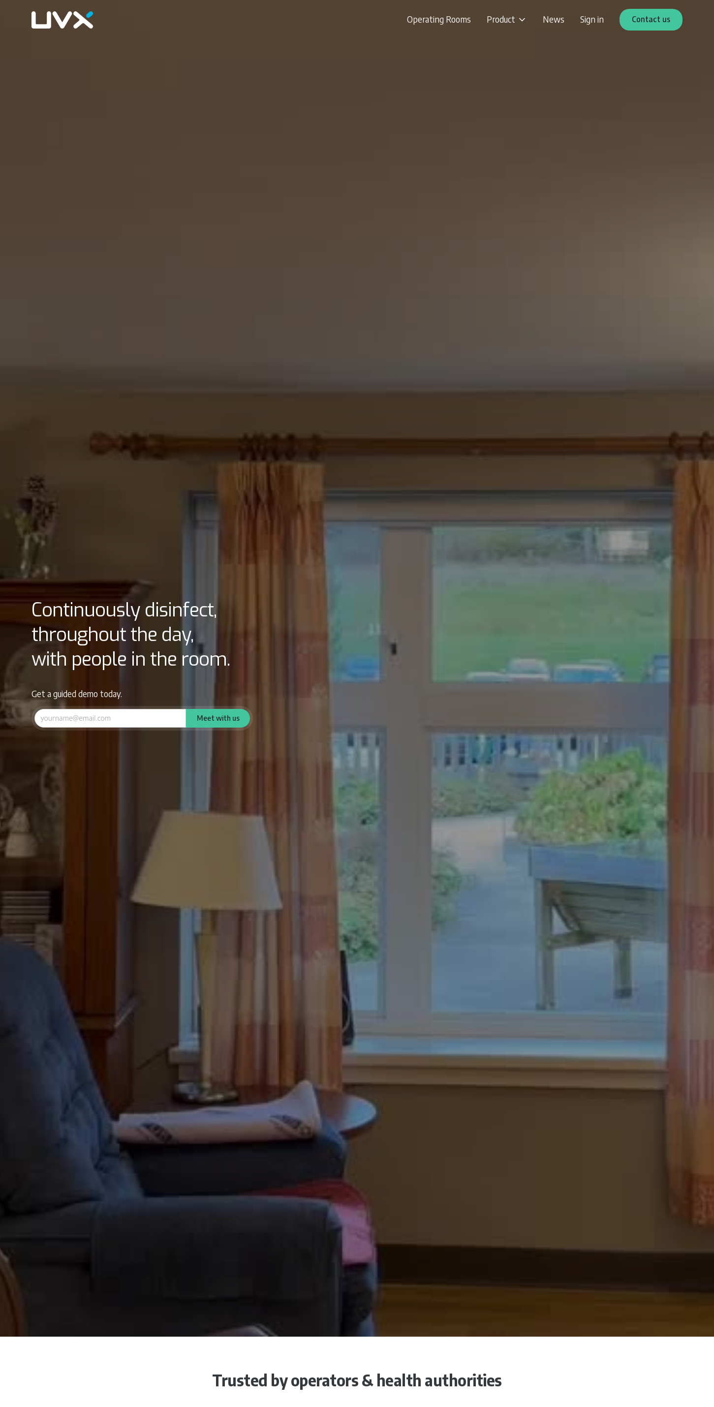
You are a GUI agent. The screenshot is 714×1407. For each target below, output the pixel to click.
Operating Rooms (439, 19)
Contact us (651, 19)
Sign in (592, 19)
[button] (507, 19)
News (553, 19)
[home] (62, 20)
